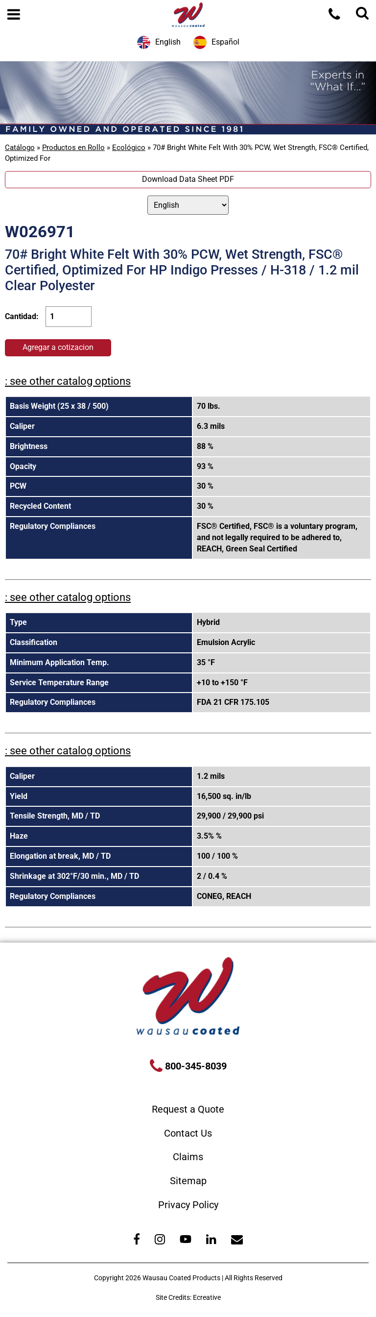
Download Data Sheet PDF (188, 179)
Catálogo (20, 147)
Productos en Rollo (73, 147)
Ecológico (128, 147)
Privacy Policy (188, 1205)
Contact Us (188, 1133)
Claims (188, 1157)
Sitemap (188, 1181)
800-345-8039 (195, 1066)
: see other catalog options (68, 381)
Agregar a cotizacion (58, 347)
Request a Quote (188, 1109)
